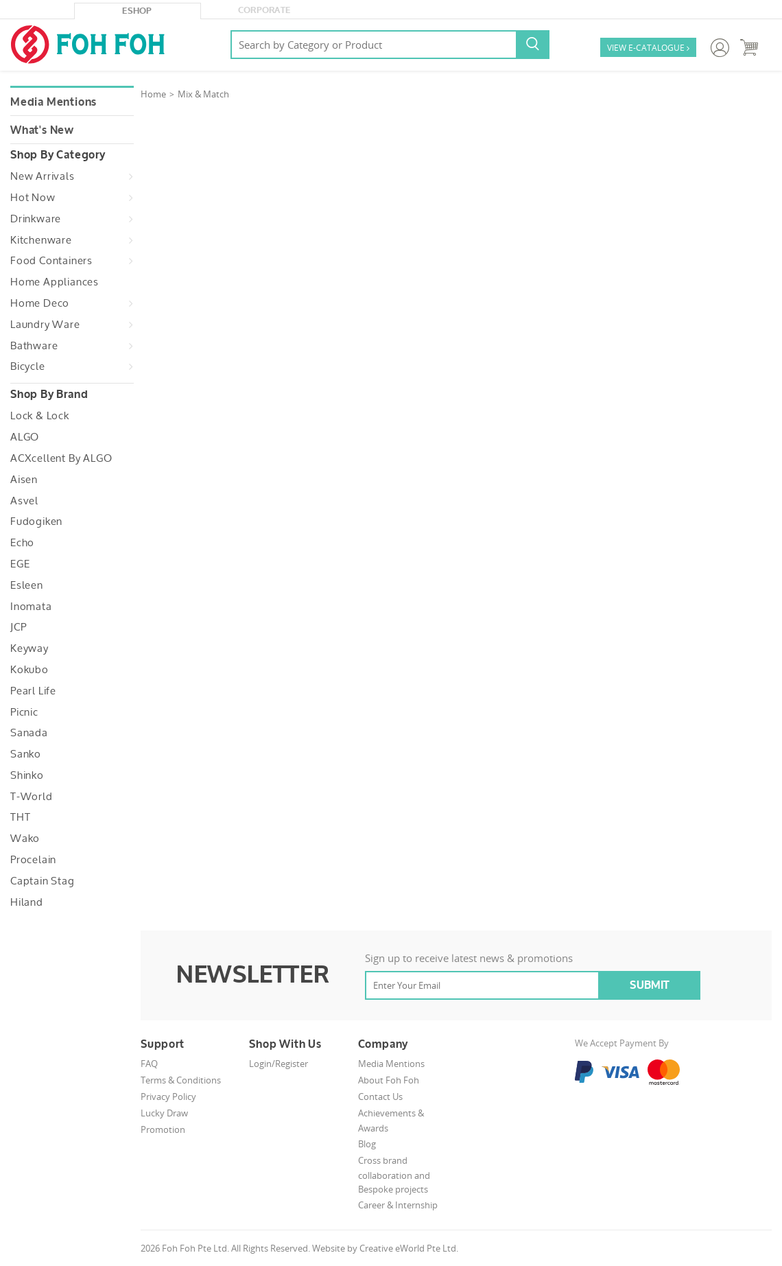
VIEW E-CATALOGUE (648, 48)
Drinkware (35, 219)
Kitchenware (41, 240)
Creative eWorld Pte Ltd (407, 1248)
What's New (42, 130)
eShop (137, 11)
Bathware (34, 346)
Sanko (25, 754)
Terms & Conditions (181, 1080)
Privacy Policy (168, 1096)
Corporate (264, 10)
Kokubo (29, 669)
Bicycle (27, 366)
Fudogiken (36, 521)
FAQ (149, 1063)
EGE (19, 564)
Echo (22, 542)
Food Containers (51, 260)
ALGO (24, 437)
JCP (18, 627)
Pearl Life (33, 691)
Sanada (29, 733)
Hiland (26, 902)
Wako (25, 838)
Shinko (27, 775)
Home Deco (39, 303)
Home (153, 94)
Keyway (29, 648)
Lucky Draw (164, 1113)
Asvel (24, 501)
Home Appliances (54, 282)
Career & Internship (398, 1205)
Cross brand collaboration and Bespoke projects (394, 1175)
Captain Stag (42, 881)
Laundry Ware (45, 324)
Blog (367, 1144)
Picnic (24, 712)
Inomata (31, 606)
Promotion (163, 1129)
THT (20, 817)
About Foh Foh (388, 1080)
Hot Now (33, 197)
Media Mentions (53, 102)
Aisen (24, 479)
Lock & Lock (39, 416)
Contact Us (380, 1096)
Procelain (33, 859)
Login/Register (278, 1063)
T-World (31, 796)
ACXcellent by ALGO (61, 458)
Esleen (26, 585)
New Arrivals (42, 176)
